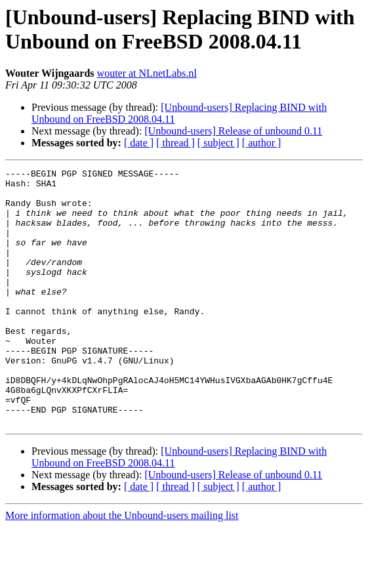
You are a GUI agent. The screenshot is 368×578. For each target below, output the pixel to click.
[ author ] (261, 142)
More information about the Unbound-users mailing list (122, 566)
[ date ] (138, 142)
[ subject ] (218, 142)
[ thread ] (175, 142)
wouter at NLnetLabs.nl (147, 73)
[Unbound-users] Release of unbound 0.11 (233, 130)
